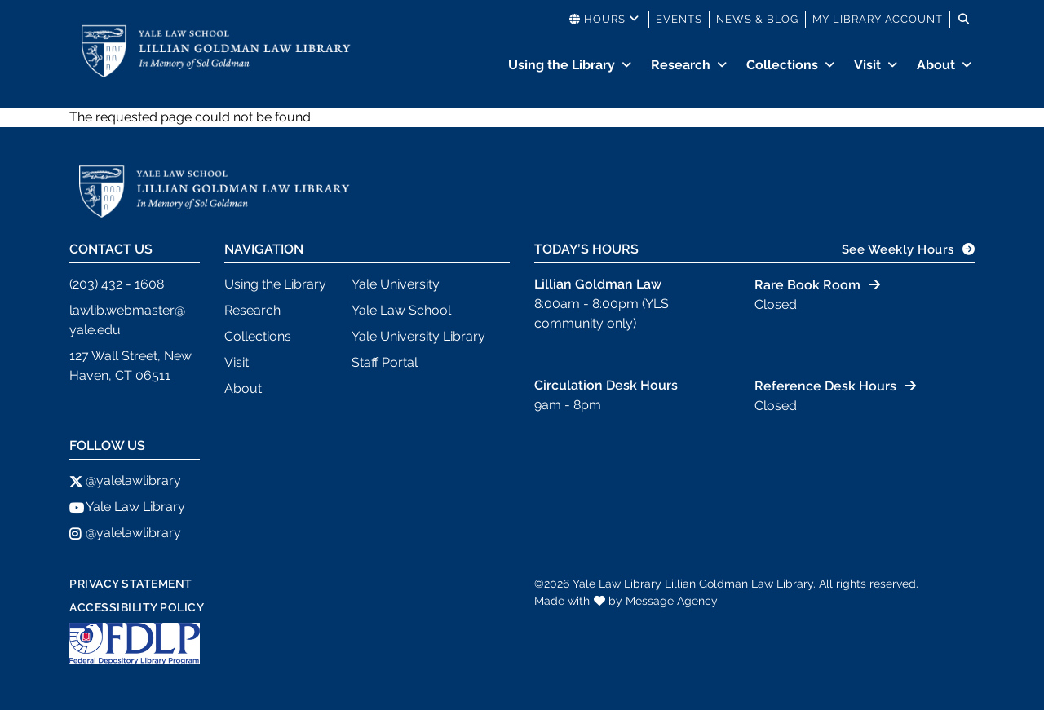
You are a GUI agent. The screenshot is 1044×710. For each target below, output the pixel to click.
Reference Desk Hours (825, 386)
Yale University (396, 284)
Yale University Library (418, 336)
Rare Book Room (807, 285)
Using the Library (561, 65)
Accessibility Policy (136, 607)
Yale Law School (401, 310)
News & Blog (757, 19)
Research (680, 65)
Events (679, 19)
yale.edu (95, 329)
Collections (782, 65)
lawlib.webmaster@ (127, 310)
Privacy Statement (130, 583)
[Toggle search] (964, 19)
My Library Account (877, 19)
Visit (867, 65)
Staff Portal (385, 362)
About (936, 65)
